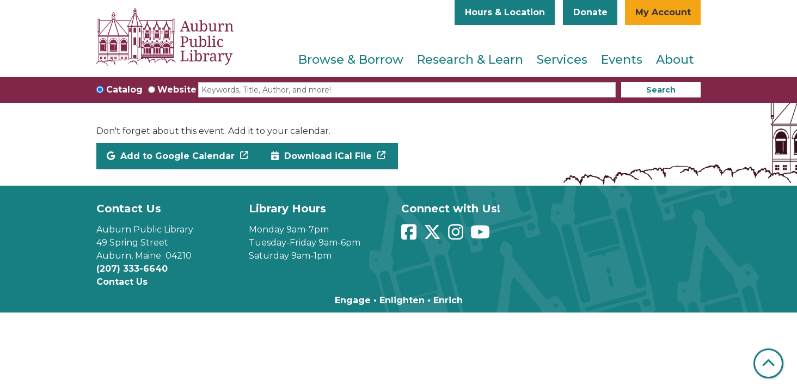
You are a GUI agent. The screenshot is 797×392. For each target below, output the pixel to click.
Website (177, 89)
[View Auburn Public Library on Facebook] (410, 235)
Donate (590, 12)
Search (661, 90)
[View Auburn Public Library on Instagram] (457, 235)
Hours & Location (505, 12)
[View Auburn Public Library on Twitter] (434, 235)
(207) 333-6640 (132, 269)
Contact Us (122, 282)
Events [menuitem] (621, 59)
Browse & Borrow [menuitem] (350, 59)
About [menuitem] (675, 59)
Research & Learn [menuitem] (470, 59)
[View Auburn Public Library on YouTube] (481, 235)
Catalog (124, 89)
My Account (663, 12)
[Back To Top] (768, 363)
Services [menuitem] (562, 59)
